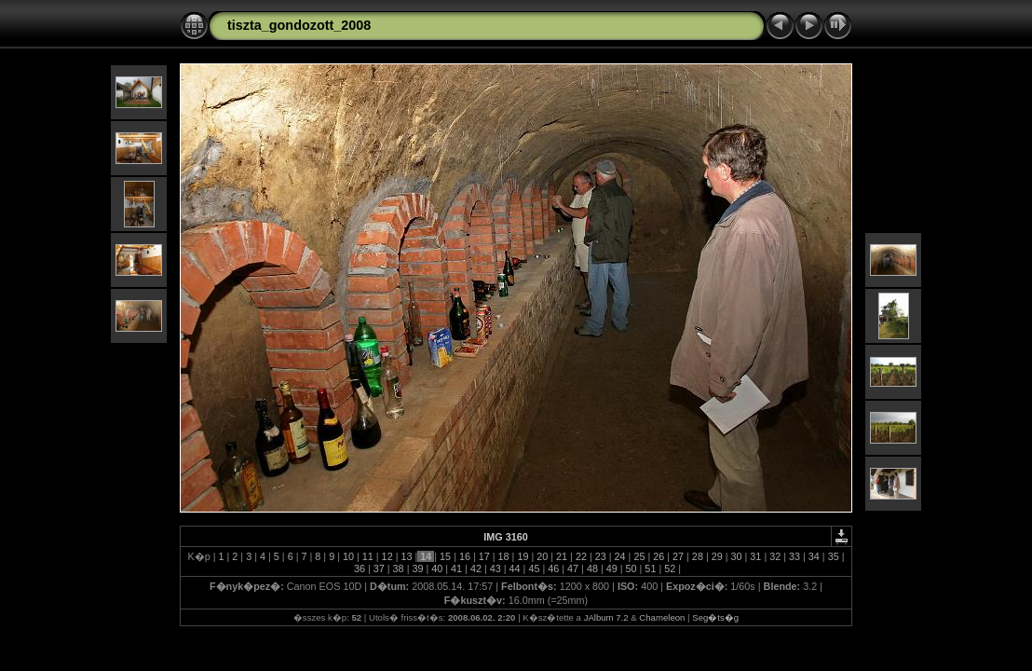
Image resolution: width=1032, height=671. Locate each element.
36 (359, 568)
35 (833, 556)
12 (387, 556)
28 (697, 556)
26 (658, 556)
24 (620, 556)
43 (495, 568)
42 (476, 568)
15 (445, 556)
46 (553, 568)
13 (406, 556)
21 (561, 556)
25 (639, 556)
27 (678, 556)
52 (669, 568)
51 (650, 568)
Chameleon (662, 617)
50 (631, 568)
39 (417, 568)
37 (379, 568)
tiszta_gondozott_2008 (299, 25)
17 (484, 556)
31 (755, 556)
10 (348, 556)
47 (572, 568)
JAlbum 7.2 (606, 617)
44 (515, 568)
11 (368, 556)
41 (456, 568)
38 (398, 568)
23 (600, 556)
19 (522, 556)
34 (814, 556)
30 (736, 556)
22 (581, 556)
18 (504, 556)
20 (542, 556)
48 (592, 568)
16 (464, 556)
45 (533, 568)
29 (717, 556)
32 (775, 556)
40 (436, 568)
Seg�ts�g (715, 617)
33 (794, 556)
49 (612, 568)
